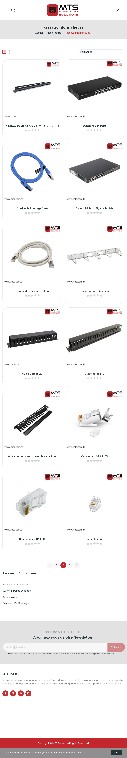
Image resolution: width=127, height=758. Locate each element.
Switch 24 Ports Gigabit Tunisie (94, 208)
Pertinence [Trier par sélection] (101, 52)
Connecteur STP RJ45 (94, 456)
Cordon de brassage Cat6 (32, 208)
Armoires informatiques (15, 584)
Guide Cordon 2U (32, 373)
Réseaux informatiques (19, 574)
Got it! (116, 752)
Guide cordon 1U (94, 373)
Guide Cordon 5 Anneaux (95, 291)
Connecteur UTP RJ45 (32, 539)
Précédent (50, 565)
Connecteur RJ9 (94, 539)
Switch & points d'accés (16, 590)
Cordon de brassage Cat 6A (32, 291)
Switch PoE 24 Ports (94, 125)
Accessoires (9, 597)
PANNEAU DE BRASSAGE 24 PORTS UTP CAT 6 (32, 125)
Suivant (76, 565)
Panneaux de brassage (15, 603)
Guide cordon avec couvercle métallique (32, 456)
